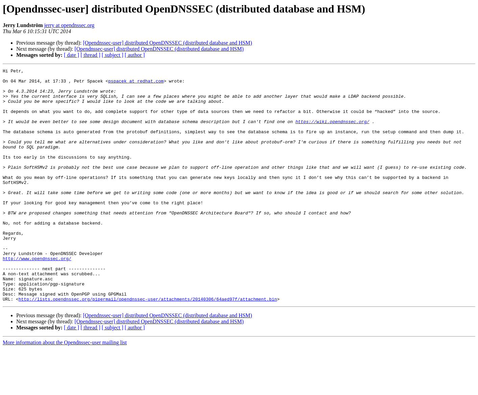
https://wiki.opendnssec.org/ (332, 133)
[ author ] (135, 55)
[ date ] (71, 55)
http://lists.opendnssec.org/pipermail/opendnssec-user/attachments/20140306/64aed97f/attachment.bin (148, 346)
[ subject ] (112, 55)
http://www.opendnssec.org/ (37, 297)
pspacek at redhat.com (136, 84)
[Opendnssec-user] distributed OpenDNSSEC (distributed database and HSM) (167, 43)
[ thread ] (90, 55)
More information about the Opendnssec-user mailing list (65, 389)
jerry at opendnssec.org (69, 25)
